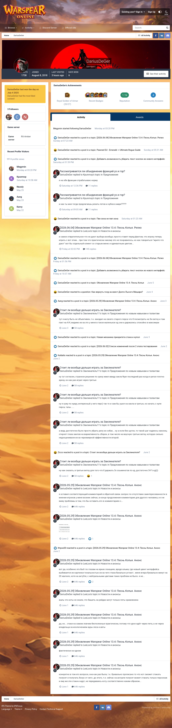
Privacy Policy (31, 723)
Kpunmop (21, 176)
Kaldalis (66, 372)
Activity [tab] (85, 121)
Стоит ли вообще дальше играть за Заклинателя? (97, 319)
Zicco (65, 468)
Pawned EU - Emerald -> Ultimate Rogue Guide (124, 153)
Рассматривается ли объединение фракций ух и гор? (99, 178)
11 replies (99, 192)
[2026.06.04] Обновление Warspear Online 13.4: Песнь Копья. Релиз (107, 234)
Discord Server (49, 32)
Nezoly (19, 186)
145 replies (97, 255)
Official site (70, 32)
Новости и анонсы (117, 237)
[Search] (139, 32)
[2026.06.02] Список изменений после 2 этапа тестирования (132, 359)
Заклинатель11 (98, 323)
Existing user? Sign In (133, 14)
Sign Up (151, 14)
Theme (19, 723)
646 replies (85, 522)
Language (7, 723)
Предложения (117, 181)
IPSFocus (19, 720)
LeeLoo (93, 237)
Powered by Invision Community (156, 722)
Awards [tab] (140, 121)
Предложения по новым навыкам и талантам (141, 323)
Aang (19, 196)
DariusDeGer (90, 132)
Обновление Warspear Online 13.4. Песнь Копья (126, 289)
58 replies (85, 341)
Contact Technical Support (51, 723)
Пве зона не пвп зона (113, 225)
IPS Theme (7, 720)
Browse (11, 32)
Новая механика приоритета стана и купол (124, 350)
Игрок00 (67, 563)
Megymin (21, 166)
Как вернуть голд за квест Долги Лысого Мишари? (123, 298)
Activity (29, 32)
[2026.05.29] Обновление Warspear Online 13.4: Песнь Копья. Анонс (128, 307)
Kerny (19, 206)
